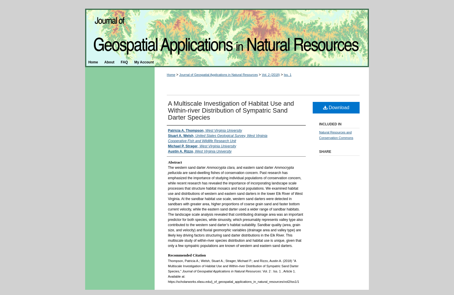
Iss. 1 (287, 74)
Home (171, 74)
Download (336, 107)
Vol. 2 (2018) (271, 74)
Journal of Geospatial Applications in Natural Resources (227, 33)
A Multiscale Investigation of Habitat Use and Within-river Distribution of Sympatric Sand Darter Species (231, 110)
